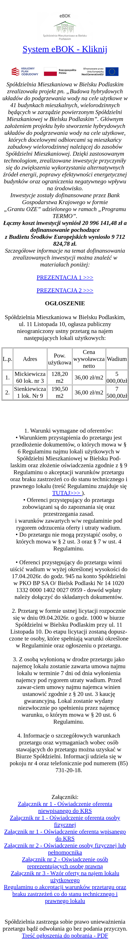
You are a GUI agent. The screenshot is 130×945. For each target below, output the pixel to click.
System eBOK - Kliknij (65, 49)
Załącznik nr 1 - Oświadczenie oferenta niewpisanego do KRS (65, 807)
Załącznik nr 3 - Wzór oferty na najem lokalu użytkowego (65, 876)
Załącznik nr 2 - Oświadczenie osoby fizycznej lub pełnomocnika (65, 849)
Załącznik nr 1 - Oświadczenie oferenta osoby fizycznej (65, 821)
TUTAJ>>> (67, 493)
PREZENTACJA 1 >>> (65, 277)
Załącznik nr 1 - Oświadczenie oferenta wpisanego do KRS (65, 835)
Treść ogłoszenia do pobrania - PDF (65, 935)
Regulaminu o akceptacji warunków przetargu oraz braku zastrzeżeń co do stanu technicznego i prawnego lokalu (65, 894)
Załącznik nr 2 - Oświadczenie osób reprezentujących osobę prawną (65, 863)
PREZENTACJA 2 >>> (65, 290)
